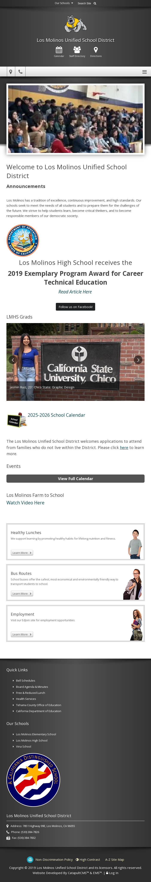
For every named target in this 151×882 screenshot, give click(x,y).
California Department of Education (38, 711)
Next (133, 119)
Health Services (26, 699)
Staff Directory (77, 52)
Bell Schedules (26, 680)
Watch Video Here (26, 503)
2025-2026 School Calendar (56, 415)
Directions (96, 52)
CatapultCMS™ (78, 873)
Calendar (59, 52)
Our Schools (64, 3)
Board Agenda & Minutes (32, 687)
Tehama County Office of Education (38, 705)
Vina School (23, 746)
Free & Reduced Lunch (30, 693)
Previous (18, 119)
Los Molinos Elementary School (36, 734)
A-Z (114, 859)
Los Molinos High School (31, 740)
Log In (113, 873)
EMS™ (97, 873)
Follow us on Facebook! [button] (76, 307)
